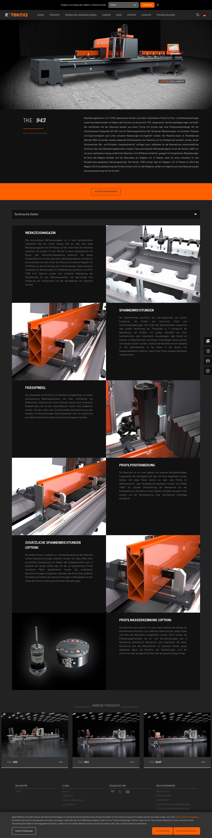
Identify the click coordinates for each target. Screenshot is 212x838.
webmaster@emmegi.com (73, 800)
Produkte (55, 15)
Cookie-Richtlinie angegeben (187, 817)
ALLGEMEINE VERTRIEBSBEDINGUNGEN (173, 809)
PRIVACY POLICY (163, 791)
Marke (40, 15)
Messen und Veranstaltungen (81, 15)
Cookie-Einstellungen (24, 831)
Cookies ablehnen (162, 831)
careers (106, 15)
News (119, 15)
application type (35, 133)
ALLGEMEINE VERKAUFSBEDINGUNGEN (173, 804)
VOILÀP (18, 791)
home (25, 133)
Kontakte (146, 15)
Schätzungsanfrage (106, 191)
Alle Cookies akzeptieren (187, 831)
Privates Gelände (166, 15)
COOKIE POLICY (162, 800)
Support (131, 15)
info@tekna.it (67, 796)
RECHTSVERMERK (164, 796)
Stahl (45, 133)
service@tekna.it (69, 804)
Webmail (66, 791)
